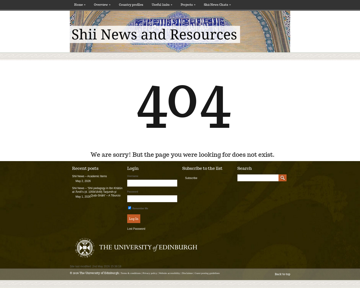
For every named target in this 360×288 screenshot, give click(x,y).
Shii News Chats (217, 5)
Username (132, 176)
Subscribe (191, 178)
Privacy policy (150, 273)
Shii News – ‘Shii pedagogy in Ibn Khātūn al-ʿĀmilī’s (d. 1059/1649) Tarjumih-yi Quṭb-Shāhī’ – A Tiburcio (97, 192)
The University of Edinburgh (99, 273)
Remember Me (138, 208)
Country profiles (131, 5)
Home (79, 5)
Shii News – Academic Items (89, 176)
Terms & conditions (131, 273)
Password (132, 191)
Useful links (162, 5)
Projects (188, 5)
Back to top (282, 274)
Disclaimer (187, 273)
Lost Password (136, 228)
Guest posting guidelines (207, 273)
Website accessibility (169, 273)
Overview (102, 5)
